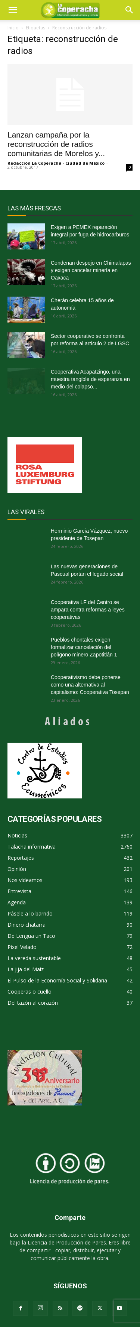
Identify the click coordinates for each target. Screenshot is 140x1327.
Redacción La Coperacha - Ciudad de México (56, 163)
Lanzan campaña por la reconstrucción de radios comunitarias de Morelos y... (56, 144)
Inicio (13, 28)
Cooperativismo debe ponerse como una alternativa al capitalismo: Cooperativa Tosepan (90, 684)
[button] (129, 10)
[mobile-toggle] (13, 10)
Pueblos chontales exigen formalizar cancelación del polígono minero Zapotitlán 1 (84, 647)
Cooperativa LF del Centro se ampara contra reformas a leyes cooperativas (88, 609)
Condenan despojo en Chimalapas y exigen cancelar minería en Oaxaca (91, 270)
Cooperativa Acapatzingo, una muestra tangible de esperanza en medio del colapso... (90, 379)
